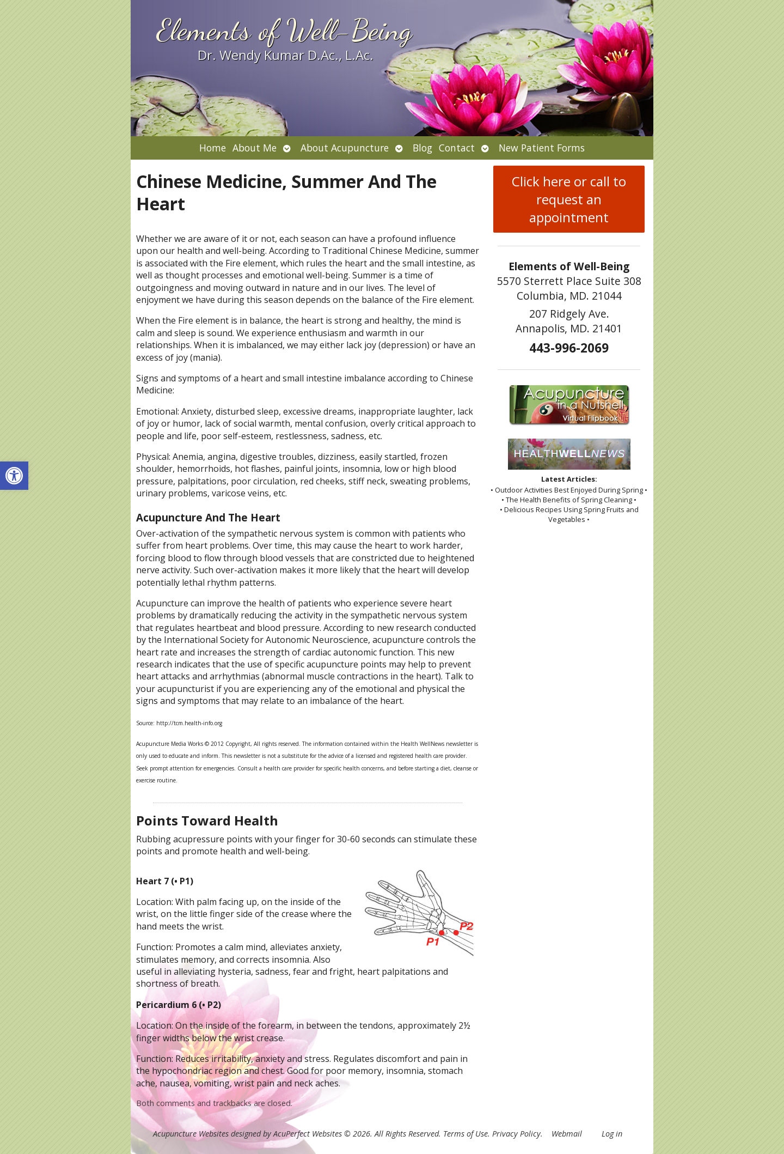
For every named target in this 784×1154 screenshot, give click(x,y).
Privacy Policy (516, 1133)
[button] (14, 475)
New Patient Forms (542, 147)
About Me (254, 147)
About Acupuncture (345, 147)
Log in (612, 1133)
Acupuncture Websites (191, 1133)
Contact (457, 147)
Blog (422, 147)
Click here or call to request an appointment (569, 199)
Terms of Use (465, 1133)
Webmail (567, 1133)
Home (212, 147)
